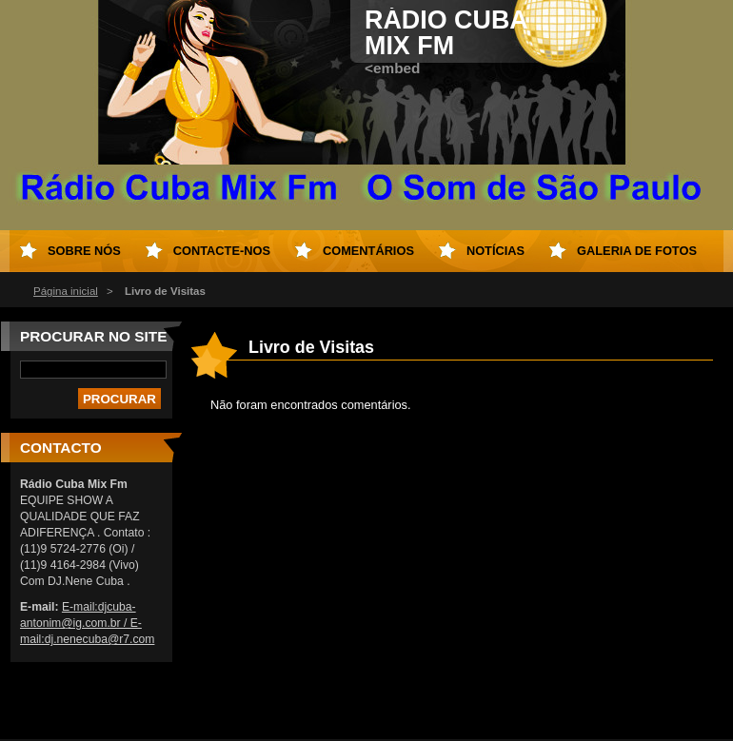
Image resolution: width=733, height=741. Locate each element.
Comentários (368, 251)
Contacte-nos (221, 251)
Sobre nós (84, 251)
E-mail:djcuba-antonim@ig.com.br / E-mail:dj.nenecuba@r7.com (87, 623)
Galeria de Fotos (637, 251)
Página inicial (65, 291)
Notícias (495, 251)
